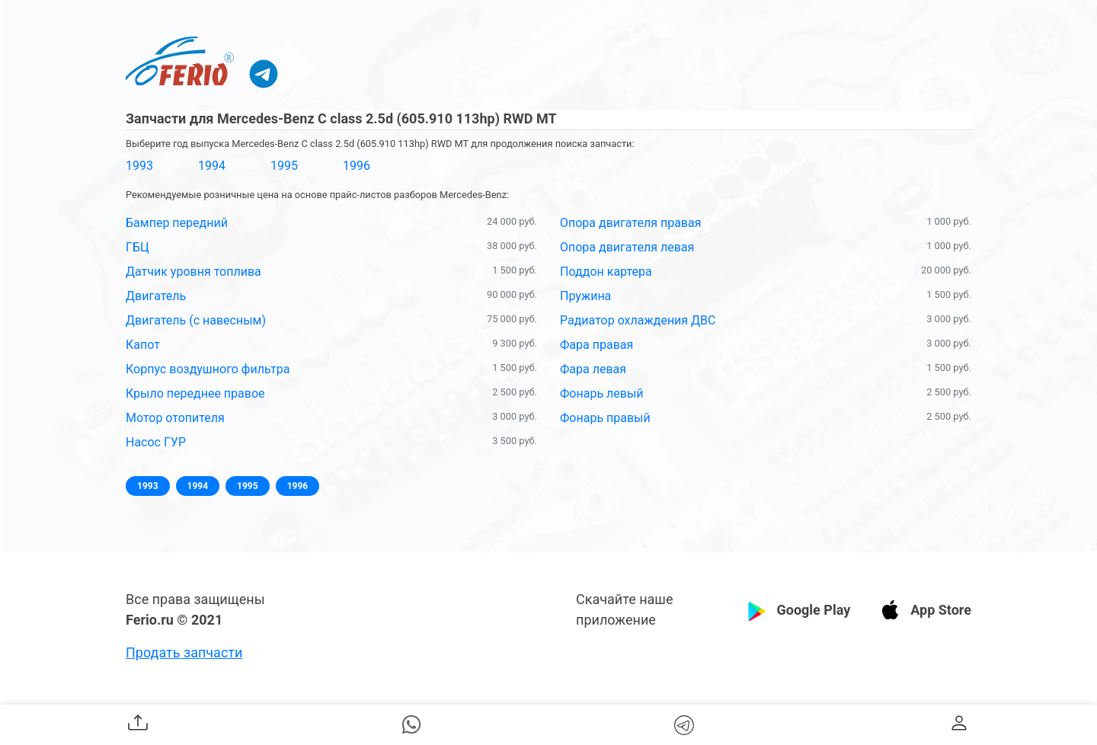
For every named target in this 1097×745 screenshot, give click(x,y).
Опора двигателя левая (627, 247)
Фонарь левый (602, 393)
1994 (211, 165)
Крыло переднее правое (195, 393)
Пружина (585, 296)
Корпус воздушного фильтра (207, 369)
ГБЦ (137, 247)
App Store (940, 610)
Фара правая (596, 344)
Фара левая (593, 369)
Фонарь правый (605, 418)
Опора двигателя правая (630, 223)
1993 (139, 165)
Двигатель (156, 296)
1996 (356, 165)
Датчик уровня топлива (193, 271)
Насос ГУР (156, 442)
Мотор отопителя (175, 418)
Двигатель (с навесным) (196, 320)
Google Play (813, 610)
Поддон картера (606, 271)
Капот (143, 344)
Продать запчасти (184, 652)
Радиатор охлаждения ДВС (638, 320)
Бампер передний (177, 223)
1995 (284, 165)
